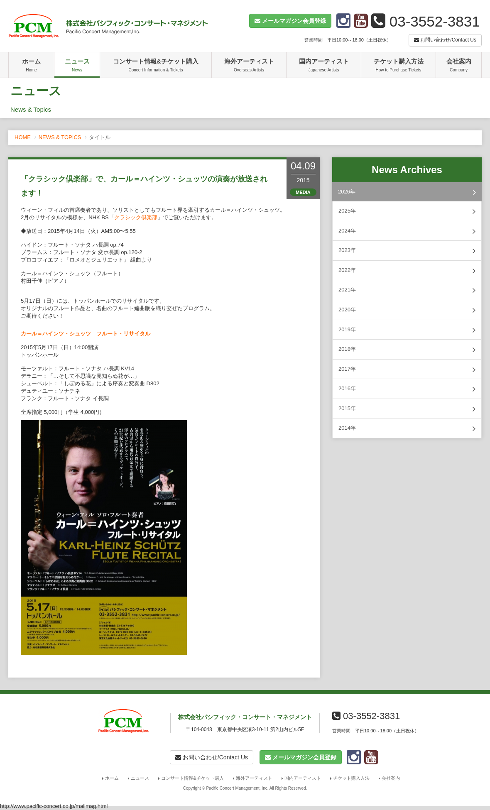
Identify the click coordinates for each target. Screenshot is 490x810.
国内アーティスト (324, 66)
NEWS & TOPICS (60, 137)
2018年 (406, 349)
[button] (290, 21)
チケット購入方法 (398, 66)
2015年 (406, 409)
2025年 (406, 211)
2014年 (406, 428)
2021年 (406, 290)
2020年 (406, 310)
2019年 (406, 330)
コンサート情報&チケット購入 (155, 66)
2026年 (407, 192)
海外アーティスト (249, 66)
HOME (23, 137)
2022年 (406, 271)
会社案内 (458, 66)
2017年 (406, 369)
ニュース (77, 66)
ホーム (31, 66)
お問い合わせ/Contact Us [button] (445, 40)
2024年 (406, 231)
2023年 (406, 251)
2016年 (406, 389)
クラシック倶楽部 (135, 217)
